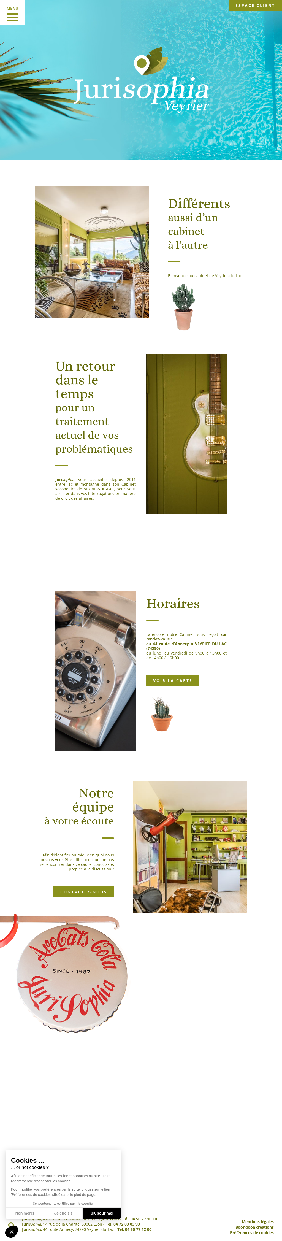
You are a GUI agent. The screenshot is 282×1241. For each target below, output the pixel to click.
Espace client (255, 5)
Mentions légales (258, 1221)
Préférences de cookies (252, 1232)
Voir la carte (172, 680)
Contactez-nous (83, 891)
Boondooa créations (254, 1227)
